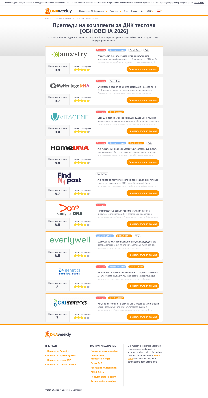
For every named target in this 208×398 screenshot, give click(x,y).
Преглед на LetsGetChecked (61, 364)
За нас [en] (96, 363)
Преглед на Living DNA (59, 360)
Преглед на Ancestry (58, 351)
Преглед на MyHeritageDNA (61, 355)
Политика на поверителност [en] (101, 357)
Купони (134, 11)
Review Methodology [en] (103, 381)
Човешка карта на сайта (103, 377)
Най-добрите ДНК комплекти (91, 11)
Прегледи (114, 11)
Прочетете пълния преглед (143, 69)
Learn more (199, 3)
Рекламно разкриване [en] (104, 351)
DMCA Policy (97, 372)
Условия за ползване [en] (104, 368)
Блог (126, 11)
